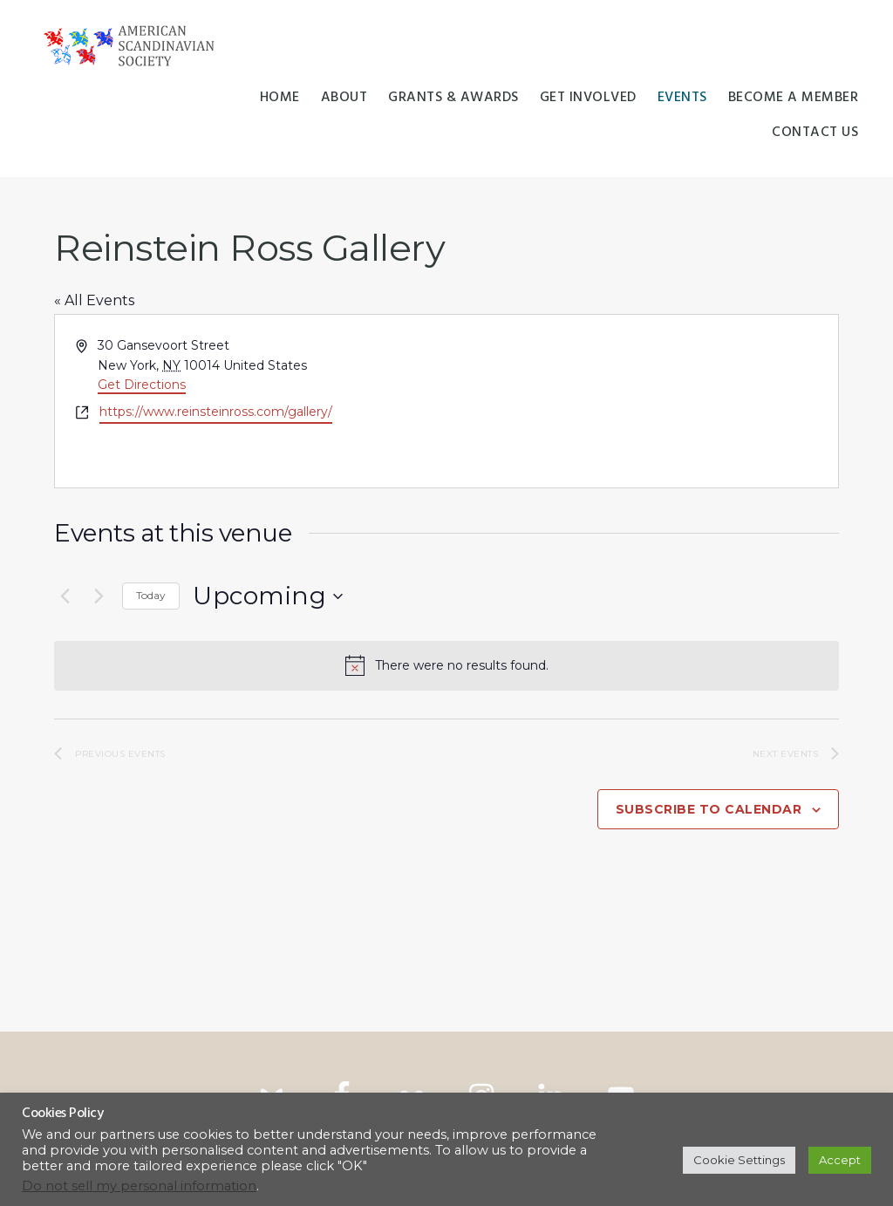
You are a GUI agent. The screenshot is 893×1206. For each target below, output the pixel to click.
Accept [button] (840, 1160)
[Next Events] (98, 596)
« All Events (94, 300)
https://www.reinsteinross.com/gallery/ (215, 411)
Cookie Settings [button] (739, 1160)
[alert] (446, 665)
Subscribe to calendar (709, 809)
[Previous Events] (64, 596)
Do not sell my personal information (139, 1186)
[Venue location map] (641, 401)
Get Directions (142, 384)
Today (151, 595)
